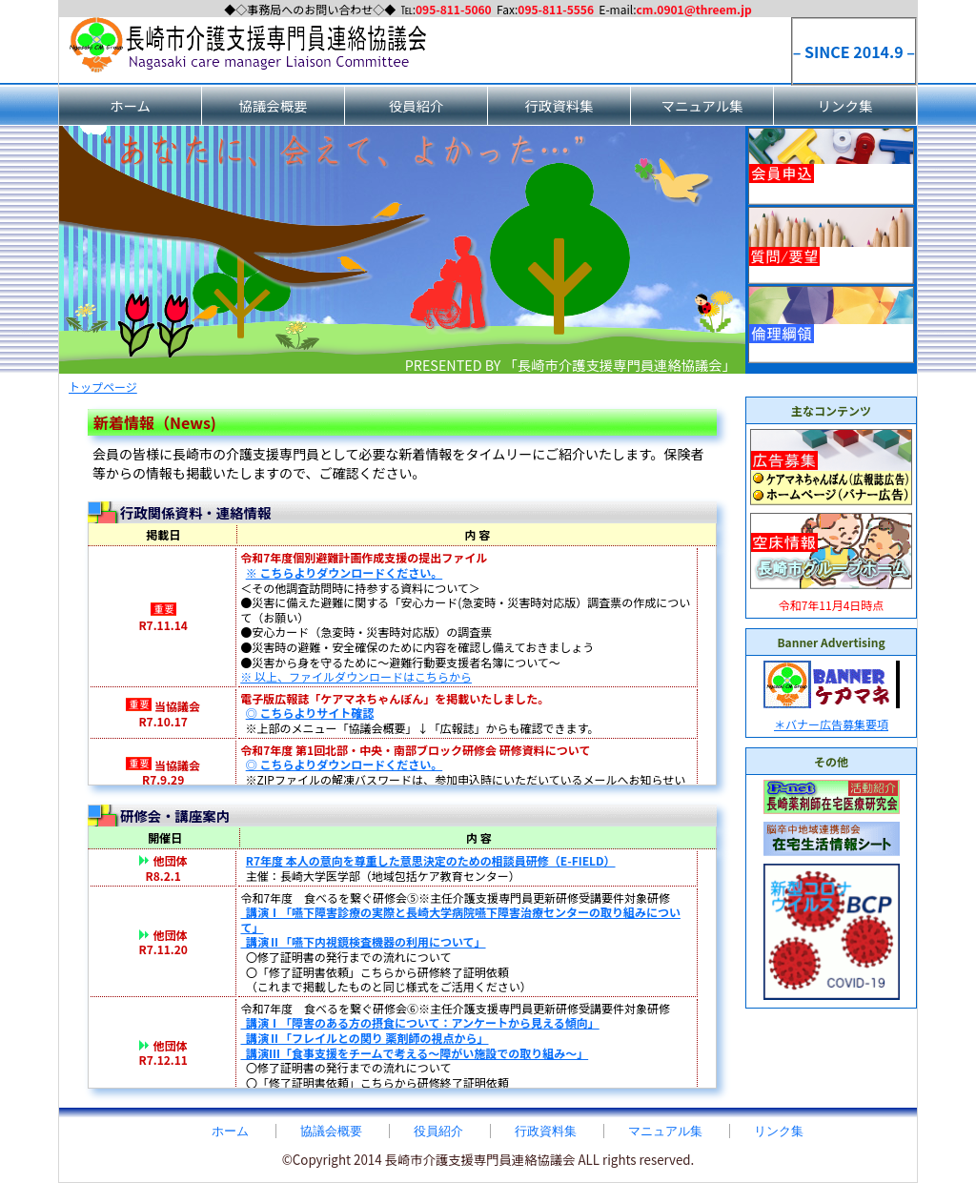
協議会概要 (273, 105)
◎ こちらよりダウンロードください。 (344, 764)
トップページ (103, 386)
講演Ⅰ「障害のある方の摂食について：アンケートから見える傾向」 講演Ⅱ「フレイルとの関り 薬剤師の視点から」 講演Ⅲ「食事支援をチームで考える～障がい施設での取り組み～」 (419, 1037)
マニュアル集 (702, 105)
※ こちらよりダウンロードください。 (344, 572)
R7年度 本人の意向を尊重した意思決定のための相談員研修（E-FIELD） (431, 860)
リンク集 (845, 105)
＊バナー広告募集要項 (831, 724)
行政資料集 (559, 105)
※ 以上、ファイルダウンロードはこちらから (356, 676)
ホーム (130, 105)
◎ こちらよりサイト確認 (310, 712)
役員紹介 (416, 105)
